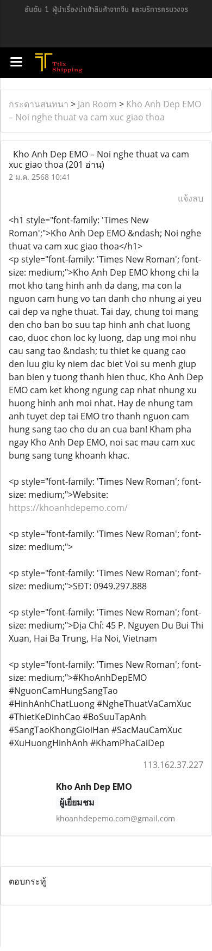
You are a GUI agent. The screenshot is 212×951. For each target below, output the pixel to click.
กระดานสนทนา (38, 104)
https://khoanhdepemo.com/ (68, 508)
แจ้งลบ (190, 198)
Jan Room (97, 104)
